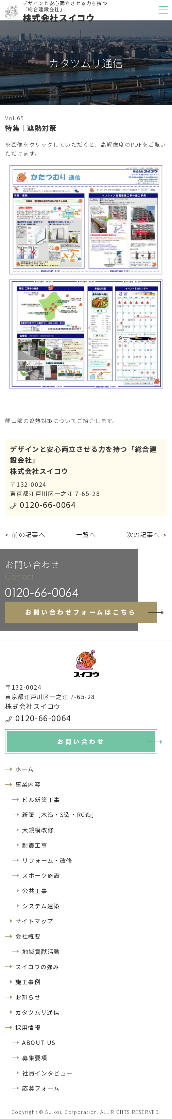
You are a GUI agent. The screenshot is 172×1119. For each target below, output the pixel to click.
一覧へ (86, 534)
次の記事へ (143, 534)
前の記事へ (28, 534)
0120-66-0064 (48, 504)
